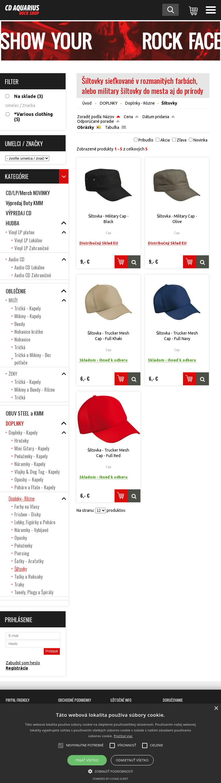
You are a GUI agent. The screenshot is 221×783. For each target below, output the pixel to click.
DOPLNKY (109, 103)
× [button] (216, 708)
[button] (110, 770)
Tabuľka (112, 127)
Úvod (87, 103)
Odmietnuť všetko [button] (132, 760)
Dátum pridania (155, 116)
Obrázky (85, 127)
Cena (128, 116)
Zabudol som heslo (23, 663)
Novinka (200, 140)
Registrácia (17, 668)
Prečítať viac (123, 736)
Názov (108, 116)
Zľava (181, 140)
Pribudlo (145, 140)
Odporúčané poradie (95, 121)
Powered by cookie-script (110, 779)
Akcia (165, 140)
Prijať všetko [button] (87, 760)
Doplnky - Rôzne (140, 103)
